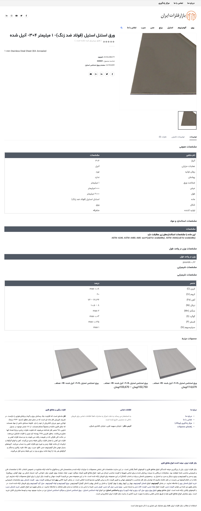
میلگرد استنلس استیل (55, 490)
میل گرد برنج (139, 490)
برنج (161, 27)
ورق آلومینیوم (63, 483)
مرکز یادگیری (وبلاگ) (183, 423)
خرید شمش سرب (12, 487)
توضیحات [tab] (193, 137)
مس (152, 27)
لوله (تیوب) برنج (126, 490)
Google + (96, 74)
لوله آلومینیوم (51, 483)
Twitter (107, 74)
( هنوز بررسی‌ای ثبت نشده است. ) (88, 40)
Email (90, 74)
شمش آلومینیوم (140, 483)
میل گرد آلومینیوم (37, 483)
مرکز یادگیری (164, 3)
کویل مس (98, 487)
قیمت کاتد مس (140, 487)
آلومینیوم (182, 27)
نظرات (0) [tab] (162, 137)
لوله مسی (151, 487)
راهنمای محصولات (184, 426)
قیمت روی (40, 480)
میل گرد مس (108, 487)
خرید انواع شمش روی (188, 483)
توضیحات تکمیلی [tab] (177, 137)
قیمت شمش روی (27, 480)
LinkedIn (101, 74)
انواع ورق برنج (150, 490)
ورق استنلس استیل (73, 490)
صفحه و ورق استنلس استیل (95, 65)
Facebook (112, 74)
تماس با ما (178, 3)
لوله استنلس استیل (91, 490)
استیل (170, 27)
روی (192, 27)
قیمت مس (169, 487)
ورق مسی (118, 487)
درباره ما (190, 3)
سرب (143, 27)
